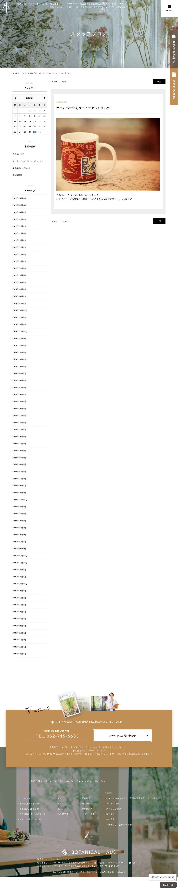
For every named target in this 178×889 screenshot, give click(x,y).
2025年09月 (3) (19, 226)
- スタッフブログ (113, 809)
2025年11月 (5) (19, 212)
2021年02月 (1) (19, 605)
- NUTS (60, 809)
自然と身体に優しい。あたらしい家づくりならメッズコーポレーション (63, 781)
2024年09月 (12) (20, 310)
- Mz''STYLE (62, 814)
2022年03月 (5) (19, 520)
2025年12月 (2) (19, 205)
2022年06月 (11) (20, 499)
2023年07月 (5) (19, 408)
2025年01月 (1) (19, 282)
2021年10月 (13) (20, 556)
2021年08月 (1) (19, 570)
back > (65, 82)
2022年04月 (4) (19, 513)
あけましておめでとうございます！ (28, 161)
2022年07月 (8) (19, 493)
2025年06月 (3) (19, 247)
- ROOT (60, 803)
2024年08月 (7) (19, 317)
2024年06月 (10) (20, 331)
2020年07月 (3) (19, 654)
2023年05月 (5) (19, 422)
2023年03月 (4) (19, 436)
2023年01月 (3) (19, 450)
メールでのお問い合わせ (122, 735)
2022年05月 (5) (19, 507)
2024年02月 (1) (19, 359)
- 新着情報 (85, 798)
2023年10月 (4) (19, 387)
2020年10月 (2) (19, 633)
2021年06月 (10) (20, 584)
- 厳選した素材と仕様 (28, 803)
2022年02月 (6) (19, 528)
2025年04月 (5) (19, 261)
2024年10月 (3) (19, 303)
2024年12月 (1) (19, 289)
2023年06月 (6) (19, 415)
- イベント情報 (87, 814)
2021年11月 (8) (19, 548)
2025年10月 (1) (19, 219)
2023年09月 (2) (19, 394)
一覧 (159, 81)
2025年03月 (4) (19, 268)
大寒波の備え (18, 154)
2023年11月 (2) (19, 380)
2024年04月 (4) (19, 345)
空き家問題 (17, 175)
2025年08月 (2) (19, 233)
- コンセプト (24, 798)
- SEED (60, 798)
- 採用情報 (110, 814)
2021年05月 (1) (19, 591)
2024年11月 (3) (19, 296)
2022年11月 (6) (19, 464)
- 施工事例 (85, 803)
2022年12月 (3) (19, 457)
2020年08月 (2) (19, 647)
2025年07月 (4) (19, 240)
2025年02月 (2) (19, 275)
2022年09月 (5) (19, 479)
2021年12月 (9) (19, 542)
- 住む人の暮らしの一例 (29, 819)
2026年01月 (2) (19, 198)
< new (54, 82)
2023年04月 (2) (19, 429)
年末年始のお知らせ (21, 168)
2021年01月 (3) (19, 612)
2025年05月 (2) (19, 254)
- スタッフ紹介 (112, 803)
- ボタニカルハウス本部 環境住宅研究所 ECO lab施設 (132, 798)
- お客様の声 (86, 809)
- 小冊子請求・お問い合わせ (118, 824)
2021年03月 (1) (19, 598)
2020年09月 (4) (19, 640)
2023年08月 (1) (19, 401)
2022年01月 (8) (19, 534)
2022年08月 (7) (19, 485)
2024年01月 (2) (19, 366)
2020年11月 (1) (19, 626)
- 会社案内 (110, 819)
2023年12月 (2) (19, 373)
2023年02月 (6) (19, 443)
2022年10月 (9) (19, 471)
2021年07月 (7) (19, 577)
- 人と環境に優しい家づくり (31, 814)
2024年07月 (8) (19, 324)
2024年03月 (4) (19, 352)
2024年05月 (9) (19, 338)
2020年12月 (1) (19, 619)
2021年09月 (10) (20, 563)
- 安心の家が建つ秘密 (28, 809)
